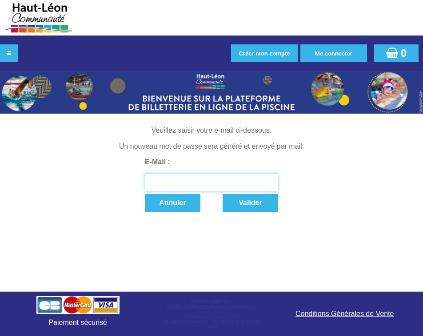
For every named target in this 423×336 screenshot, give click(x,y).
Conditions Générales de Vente (344, 313)
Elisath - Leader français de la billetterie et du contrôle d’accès (211, 309)
